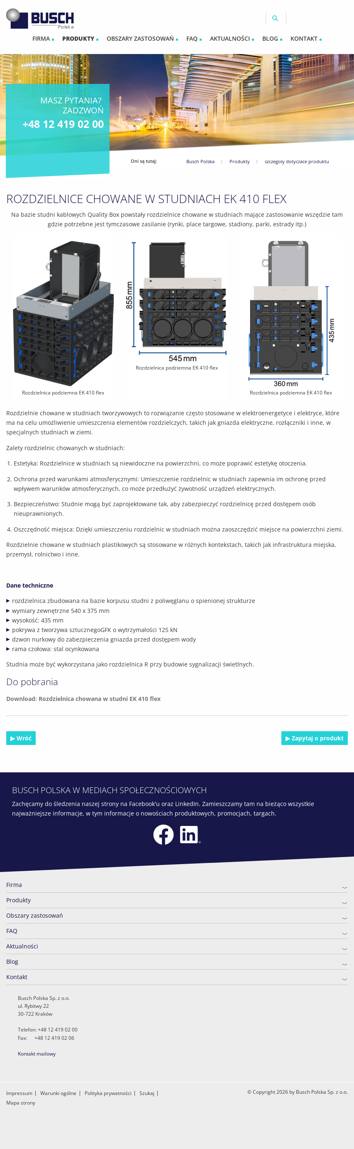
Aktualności (22, 946)
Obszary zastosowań (34, 915)
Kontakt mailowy (37, 1053)
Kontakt (16, 977)
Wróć (23, 738)
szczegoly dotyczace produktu (297, 161)
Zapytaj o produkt (317, 738)
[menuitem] (43, 39)
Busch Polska (200, 161)
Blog (12, 961)
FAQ (11, 931)
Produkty (239, 161)
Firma (14, 885)
